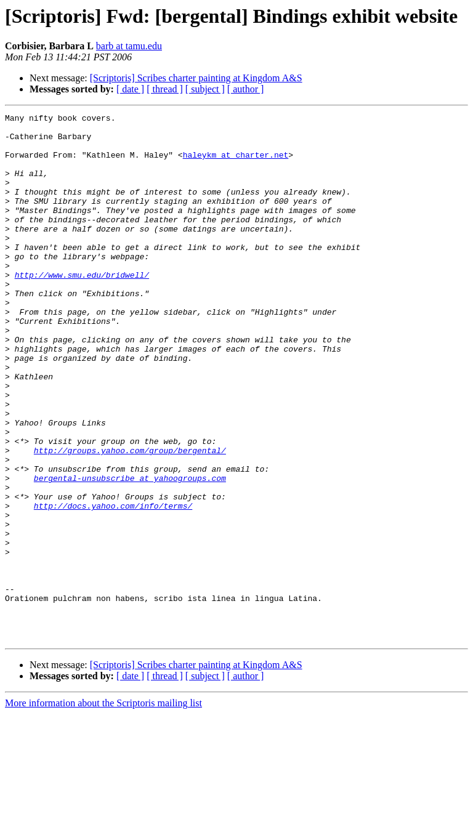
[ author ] (245, 89)
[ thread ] (165, 89)
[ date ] (130, 89)
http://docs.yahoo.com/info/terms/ (113, 585)
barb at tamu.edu (129, 46)
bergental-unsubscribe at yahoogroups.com (130, 551)
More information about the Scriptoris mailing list (103, 808)
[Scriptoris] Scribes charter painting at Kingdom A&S (196, 78)
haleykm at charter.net (236, 163)
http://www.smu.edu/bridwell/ (82, 307)
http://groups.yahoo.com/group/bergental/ (130, 518)
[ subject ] (205, 89)
